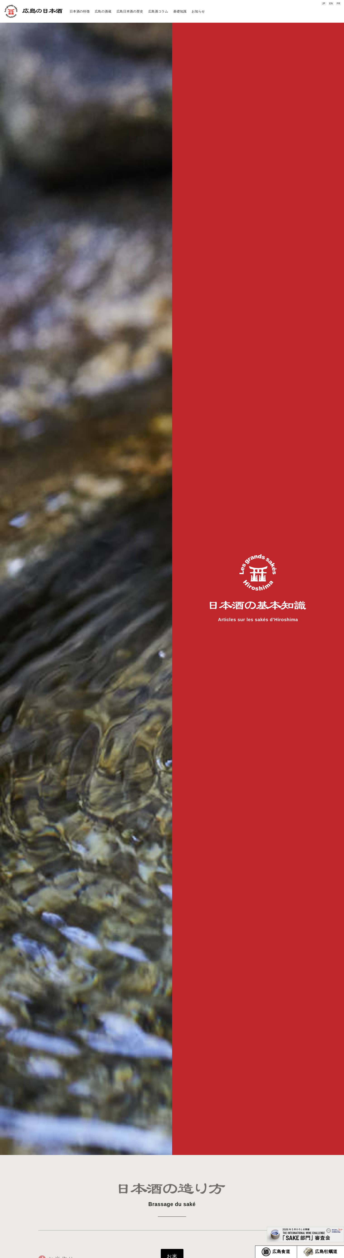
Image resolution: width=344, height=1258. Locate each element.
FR (338, 3)
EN (331, 3)
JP (323, 3)
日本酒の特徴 (80, 11)
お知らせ (198, 11)
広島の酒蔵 (103, 11)
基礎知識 (180, 11)
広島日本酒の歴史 (130, 11)
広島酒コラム (158, 11)
